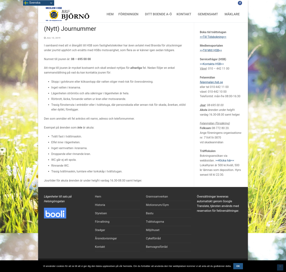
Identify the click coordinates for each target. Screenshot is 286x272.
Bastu (149, 213)
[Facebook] (240, 3)
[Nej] (280, 267)
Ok (238, 266)
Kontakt (100, 247)
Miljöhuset (152, 230)
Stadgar (100, 230)
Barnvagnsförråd (156, 247)
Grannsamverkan (157, 196)
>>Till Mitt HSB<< (211, 50)
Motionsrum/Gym (157, 205)
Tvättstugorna (155, 221)
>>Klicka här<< (224, 160)
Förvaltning (102, 221)
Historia (100, 205)
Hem (98, 196)
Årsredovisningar (106, 238)
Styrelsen (101, 213)
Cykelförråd (153, 238)
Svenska (32, 3)
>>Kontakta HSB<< (212, 64)
